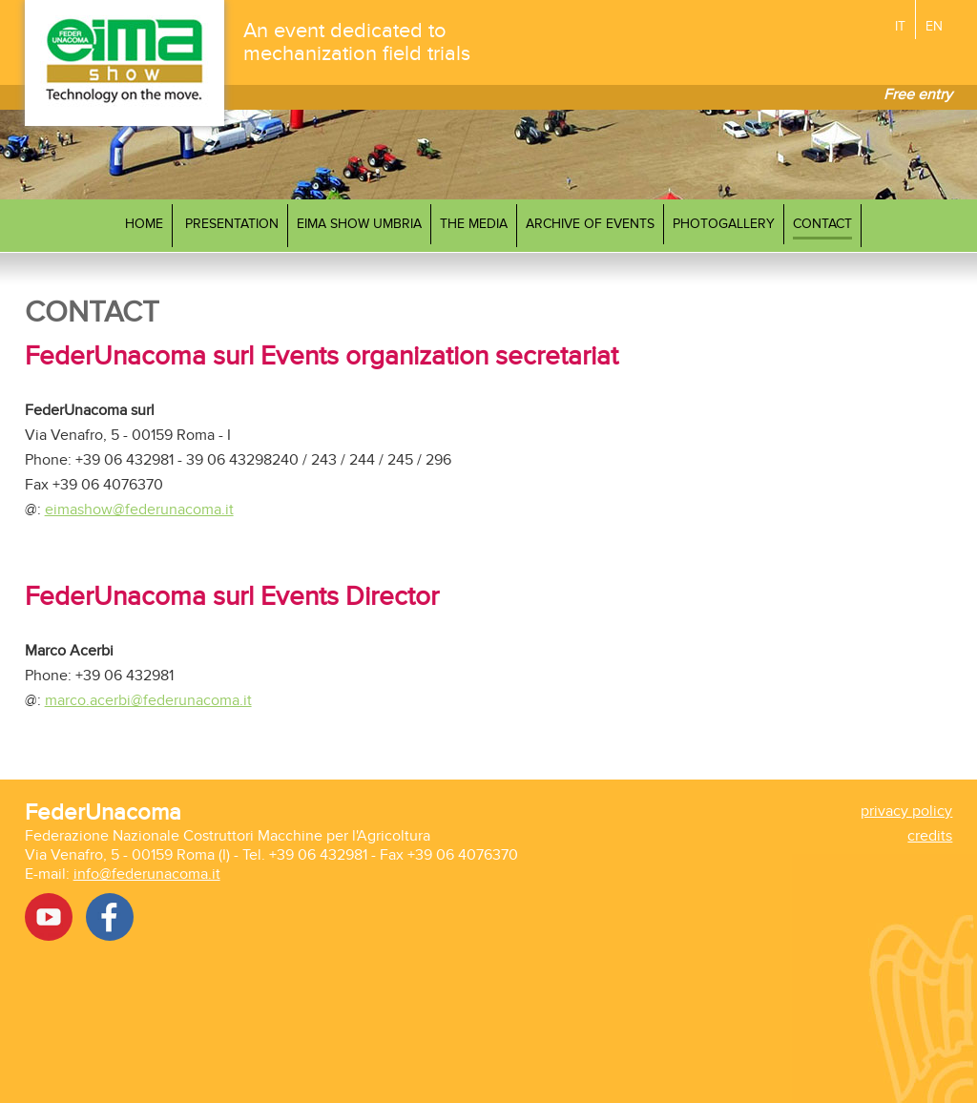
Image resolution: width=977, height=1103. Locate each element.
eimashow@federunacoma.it (139, 509)
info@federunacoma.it (146, 874)
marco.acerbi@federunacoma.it (148, 700)
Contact (822, 224)
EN (934, 26)
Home (144, 224)
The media (474, 224)
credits (929, 835)
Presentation (232, 224)
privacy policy (906, 811)
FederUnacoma (103, 812)
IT (900, 26)
